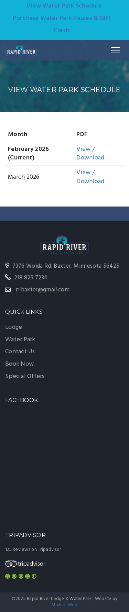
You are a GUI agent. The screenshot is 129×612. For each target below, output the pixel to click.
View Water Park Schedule (64, 6)
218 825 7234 (30, 277)
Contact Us (20, 352)
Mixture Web (64, 605)
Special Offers (25, 376)
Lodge (13, 327)
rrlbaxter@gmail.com (42, 289)
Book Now (19, 364)
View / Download (90, 153)
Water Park (20, 340)
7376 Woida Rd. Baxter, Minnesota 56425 (65, 266)
